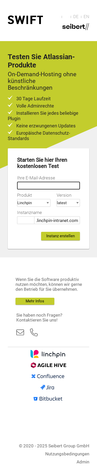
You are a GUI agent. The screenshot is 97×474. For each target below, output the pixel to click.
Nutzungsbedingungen (67, 454)
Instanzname (29, 212)
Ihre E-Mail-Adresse (36, 177)
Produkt (24, 195)
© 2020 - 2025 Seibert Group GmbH (54, 446)
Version (64, 195)
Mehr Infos (35, 301)
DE (76, 16)
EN (86, 16)
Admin (83, 462)
